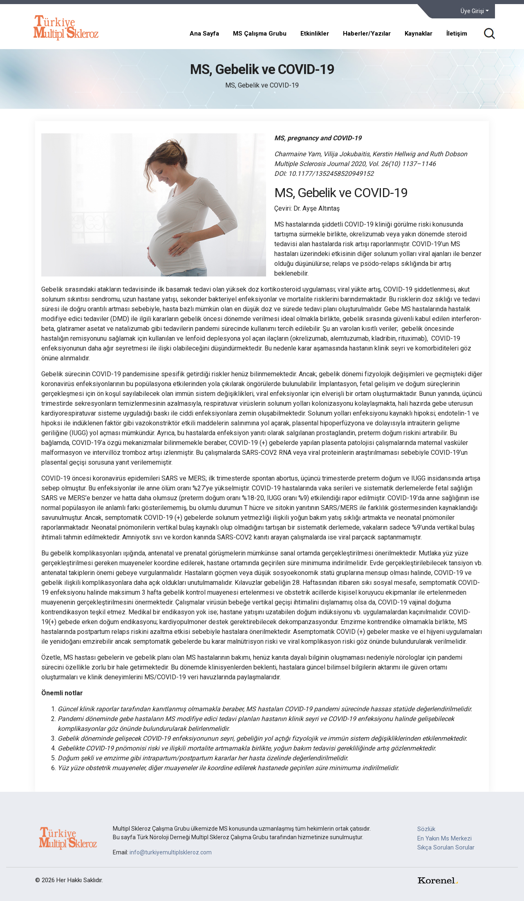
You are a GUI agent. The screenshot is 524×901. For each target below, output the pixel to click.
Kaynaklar (418, 33)
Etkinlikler (314, 33)
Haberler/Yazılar (367, 33)
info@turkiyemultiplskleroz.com (171, 852)
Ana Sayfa (204, 33)
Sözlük (426, 829)
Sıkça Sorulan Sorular (446, 847)
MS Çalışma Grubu (260, 33)
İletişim (456, 33)
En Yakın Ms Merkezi (444, 838)
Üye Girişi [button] (472, 11)
